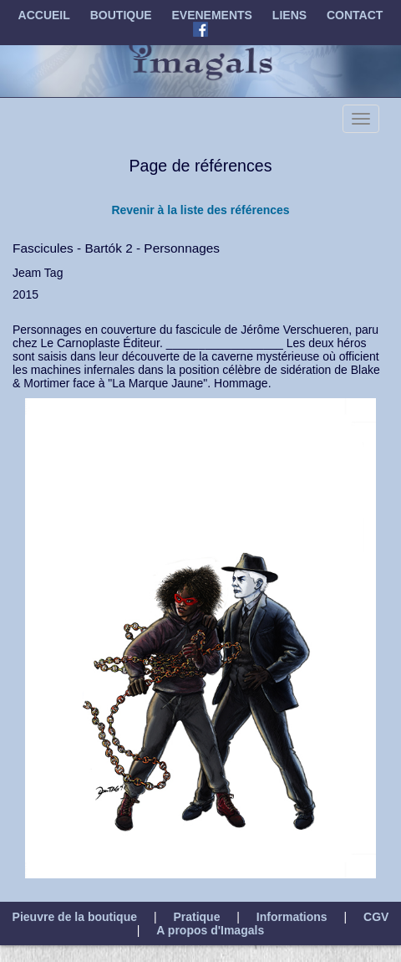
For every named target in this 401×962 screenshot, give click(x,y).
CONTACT (355, 15)
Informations (291, 917)
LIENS (289, 15)
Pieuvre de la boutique (75, 917)
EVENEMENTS (212, 15)
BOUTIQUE (121, 15)
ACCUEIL (44, 15)
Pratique (196, 917)
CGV (375, 917)
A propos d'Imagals (210, 930)
